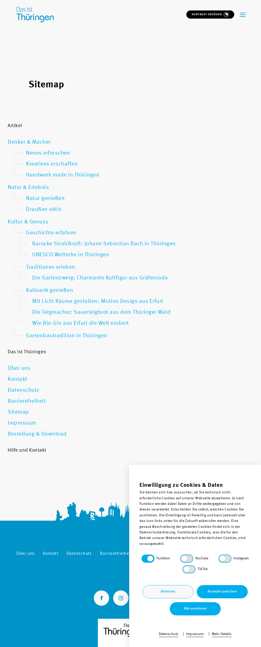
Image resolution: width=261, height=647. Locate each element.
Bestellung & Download (221, 553)
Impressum (177, 553)
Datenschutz (79, 553)
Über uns (25, 553)
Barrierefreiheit (116, 553)
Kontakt (50, 553)
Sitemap (148, 553)
